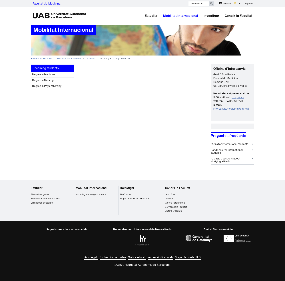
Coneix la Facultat (238, 16)
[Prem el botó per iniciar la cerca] (211, 3)
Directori (225, 3)
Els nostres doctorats (42, 203)
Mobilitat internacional (91, 188)
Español (249, 3)
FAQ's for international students (232, 144)
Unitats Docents (173, 211)
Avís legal (91, 257)
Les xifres (170, 194)
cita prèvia (238, 97)
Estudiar (151, 16)
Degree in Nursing (43, 80)
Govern (169, 198)
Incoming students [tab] (46, 68)
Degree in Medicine (43, 74)
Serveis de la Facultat (176, 207)
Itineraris (90, 58)
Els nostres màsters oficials (45, 198)
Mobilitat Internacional (180, 16)
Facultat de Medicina (47, 3)
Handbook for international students (232, 151)
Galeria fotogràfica (175, 203)
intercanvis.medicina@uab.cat (231, 108)
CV (237, 3)
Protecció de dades (113, 257)
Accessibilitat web (160, 257)
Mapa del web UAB (188, 257)
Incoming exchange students (91, 194)
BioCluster (126, 194)
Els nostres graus (40, 194)
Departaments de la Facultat (135, 198)
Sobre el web (137, 257)
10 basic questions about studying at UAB (232, 160)
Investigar (211, 16)
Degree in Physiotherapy (46, 86)
